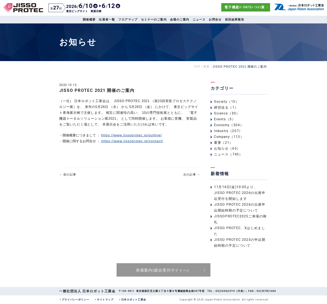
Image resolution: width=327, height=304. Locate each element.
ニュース (199, 19)
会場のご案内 (179, 19)
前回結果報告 (234, 19)
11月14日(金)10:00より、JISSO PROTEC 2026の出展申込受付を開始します (239, 193)
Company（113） (229, 137)
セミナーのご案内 (154, 19)
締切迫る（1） (226, 107)
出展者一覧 (107, 19)
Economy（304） (229, 125)
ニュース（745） (228, 154)
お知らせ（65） (227, 148)
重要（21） (223, 143)
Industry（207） (228, 131)
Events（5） (224, 119)
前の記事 (67, 174)
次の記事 (191, 174)
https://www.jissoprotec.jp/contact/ (131, 141)
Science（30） (227, 113)
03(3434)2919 (225, 291)
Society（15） (226, 102)
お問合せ (215, 19)
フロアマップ (127, 19)
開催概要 (89, 19)
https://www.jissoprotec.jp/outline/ (131, 135)
